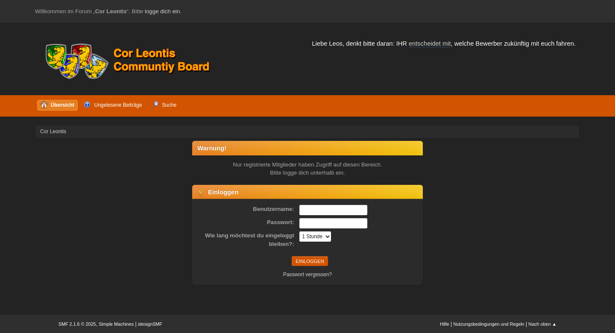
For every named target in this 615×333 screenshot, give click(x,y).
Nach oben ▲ (542, 324)
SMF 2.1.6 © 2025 (77, 324)
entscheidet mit (430, 43)
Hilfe (444, 324)
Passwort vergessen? (307, 275)
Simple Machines (116, 324)
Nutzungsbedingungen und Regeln (489, 324)
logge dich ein (162, 11)
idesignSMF (150, 324)
